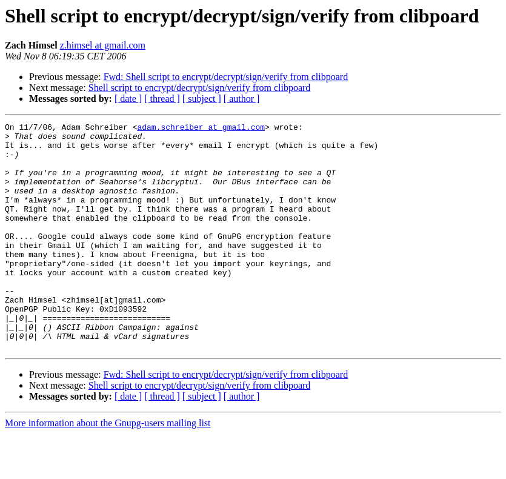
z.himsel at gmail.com (102, 45)
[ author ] (242, 98)
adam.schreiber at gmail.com (201, 128)
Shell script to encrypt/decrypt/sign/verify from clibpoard (199, 87)
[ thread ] (162, 98)
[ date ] (128, 98)
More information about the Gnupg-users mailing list (108, 468)
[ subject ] (201, 98)
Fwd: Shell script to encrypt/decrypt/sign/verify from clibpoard (226, 77)
